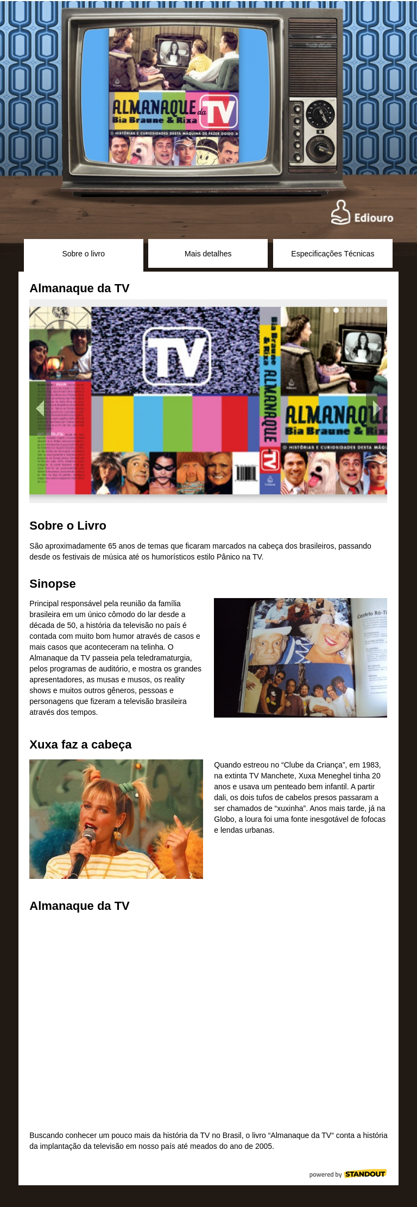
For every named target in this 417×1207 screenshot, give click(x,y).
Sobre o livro (83, 253)
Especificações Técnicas (332, 253)
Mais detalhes (208, 253)
